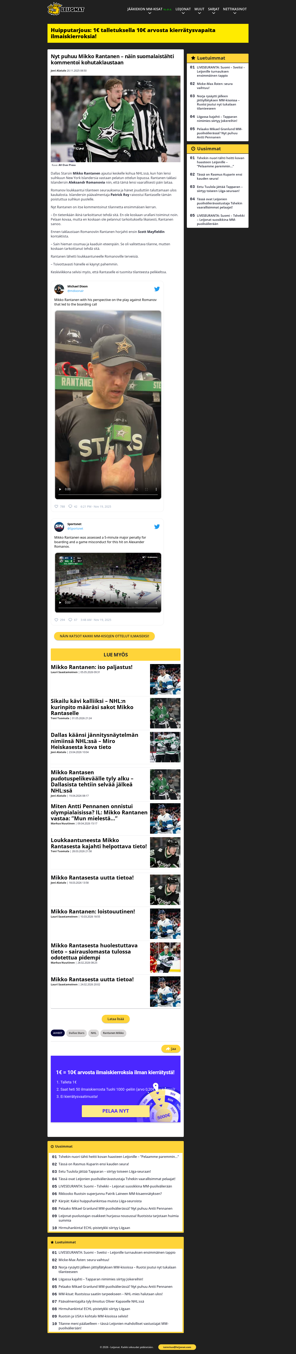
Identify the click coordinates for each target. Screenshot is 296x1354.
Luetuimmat (65, 1242)
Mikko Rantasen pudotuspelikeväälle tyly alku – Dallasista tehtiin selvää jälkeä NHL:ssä (92, 781)
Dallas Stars (76, 1033)
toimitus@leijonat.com (177, 1347)
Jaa (171, 1048)
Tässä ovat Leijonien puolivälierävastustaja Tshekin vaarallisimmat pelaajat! (117, 1179)
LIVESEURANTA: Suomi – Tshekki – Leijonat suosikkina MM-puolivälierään (115, 1186)
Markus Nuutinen (63, 823)
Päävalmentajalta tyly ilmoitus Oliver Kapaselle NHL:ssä (101, 1301)
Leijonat (183, 9)
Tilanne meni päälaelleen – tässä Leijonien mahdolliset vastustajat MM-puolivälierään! (114, 1325)
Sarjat (213, 9)
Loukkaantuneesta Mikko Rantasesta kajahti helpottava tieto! (99, 843)
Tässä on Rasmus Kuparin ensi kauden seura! (94, 1164)
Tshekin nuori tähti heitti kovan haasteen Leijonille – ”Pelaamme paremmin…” (119, 1156)
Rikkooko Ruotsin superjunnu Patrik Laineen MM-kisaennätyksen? (110, 1193)
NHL (93, 1033)
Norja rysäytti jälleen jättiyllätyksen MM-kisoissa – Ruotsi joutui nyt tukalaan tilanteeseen (117, 1269)
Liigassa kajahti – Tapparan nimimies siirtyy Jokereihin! (101, 1279)
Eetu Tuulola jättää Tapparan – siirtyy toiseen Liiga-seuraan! (105, 1171)
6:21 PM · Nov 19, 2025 (96, 506)
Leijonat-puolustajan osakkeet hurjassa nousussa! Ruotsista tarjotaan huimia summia (119, 1218)
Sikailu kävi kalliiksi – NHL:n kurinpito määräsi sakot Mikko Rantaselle (92, 707)
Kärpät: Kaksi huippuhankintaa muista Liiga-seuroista (100, 1201)
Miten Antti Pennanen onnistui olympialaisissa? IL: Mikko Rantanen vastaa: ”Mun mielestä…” (99, 812)
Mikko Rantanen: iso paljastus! (91, 667)
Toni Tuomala (60, 718)
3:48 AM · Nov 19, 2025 (96, 620)
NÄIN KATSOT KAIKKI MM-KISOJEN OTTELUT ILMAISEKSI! (104, 636)
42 (72, 506)
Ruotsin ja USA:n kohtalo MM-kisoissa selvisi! (93, 1316)
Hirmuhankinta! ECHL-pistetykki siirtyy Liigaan (94, 1228)
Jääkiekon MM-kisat (149, 9)
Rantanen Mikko (113, 1033)
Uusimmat (64, 1146)
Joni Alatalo (58, 70)
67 (72, 620)
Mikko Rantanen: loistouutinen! (93, 911)
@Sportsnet (75, 528)
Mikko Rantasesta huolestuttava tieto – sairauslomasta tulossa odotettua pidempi (94, 951)
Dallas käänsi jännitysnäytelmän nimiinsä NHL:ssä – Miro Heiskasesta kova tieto (94, 741)
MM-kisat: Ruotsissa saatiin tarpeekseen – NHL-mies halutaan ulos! (111, 1294)
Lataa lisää (116, 1019)
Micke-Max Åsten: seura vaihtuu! (84, 1260)
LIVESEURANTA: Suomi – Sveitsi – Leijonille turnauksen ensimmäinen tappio (117, 1252)
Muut (199, 9)
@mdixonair (75, 291)
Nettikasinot (235, 9)
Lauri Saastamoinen (64, 672)
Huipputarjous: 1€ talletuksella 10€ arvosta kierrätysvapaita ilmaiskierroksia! (133, 33)
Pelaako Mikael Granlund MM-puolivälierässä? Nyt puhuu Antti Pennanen (115, 1208)
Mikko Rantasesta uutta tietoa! (92, 877)
